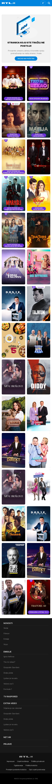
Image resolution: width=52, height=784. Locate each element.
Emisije (6, 639)
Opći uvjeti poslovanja (37, 769)
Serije (6, 628)
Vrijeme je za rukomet (13, 708)
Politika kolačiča (31, 765)
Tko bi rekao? (9, 662)
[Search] (49, 3)
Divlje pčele (8, 673)
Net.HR (7, 737)
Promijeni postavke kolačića (16, 769)
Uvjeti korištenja (23, 761)
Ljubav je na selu (10, 678)
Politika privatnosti (37, 761)
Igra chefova (9, 656)
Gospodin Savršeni (11, 667)
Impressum (11, 761)
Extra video (10, 703)
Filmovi (6, 633)
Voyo (6, 644)
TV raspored (11, 696)
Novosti (8, 623)
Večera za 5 (8, 684)
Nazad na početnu (26, 58)
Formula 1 (8, 689)
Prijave (8, 744)
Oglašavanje (18, 765)
